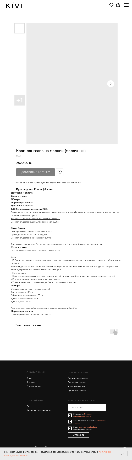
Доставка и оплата (76, 382)
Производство (33, 386)
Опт (28, 406)
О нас (29, 378)
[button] (111, 5)
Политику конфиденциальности (82, 415)
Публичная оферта (77, 390)
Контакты (31, 382)
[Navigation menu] (126, 5)
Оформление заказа (77, 378)
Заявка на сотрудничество (39, 410)
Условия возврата (76, 386)
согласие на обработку (88, 427)
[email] (87, 407)
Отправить (78, 434)
